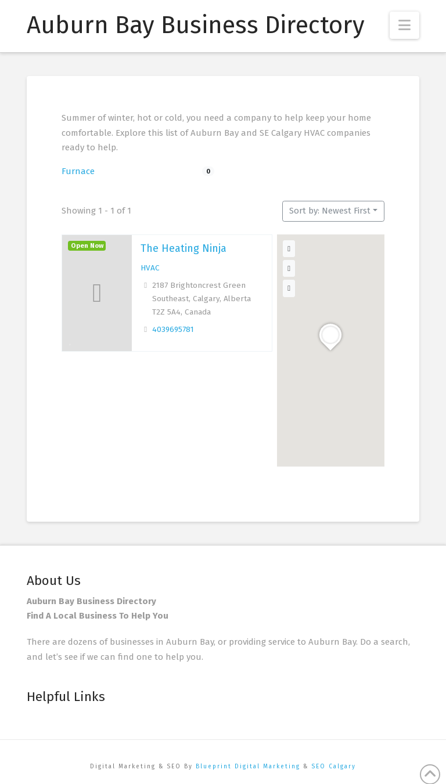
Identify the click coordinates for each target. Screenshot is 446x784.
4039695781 (173, 329)
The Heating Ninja (183, 248)
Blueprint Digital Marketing (248, 766)
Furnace (78, 171)
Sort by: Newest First (330, 210)
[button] (404, 25)
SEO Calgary (333, 766)
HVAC (150, 268)
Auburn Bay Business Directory (196, 25)
